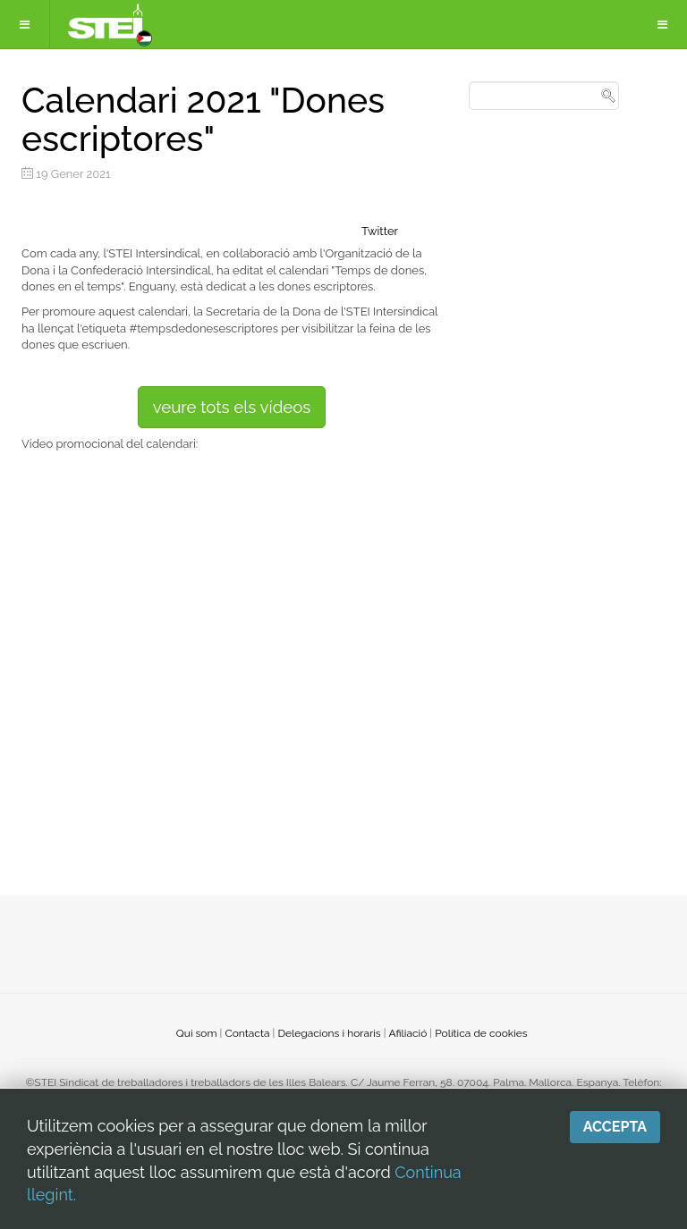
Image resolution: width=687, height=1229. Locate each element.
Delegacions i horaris (328, 1033)
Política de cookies (481, 1033)
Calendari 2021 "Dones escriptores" (203, 119)
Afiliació (408, 1033)
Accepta (615, 1126)
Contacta (247, 1033)
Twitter (379, 231)
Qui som (196, 1033)
